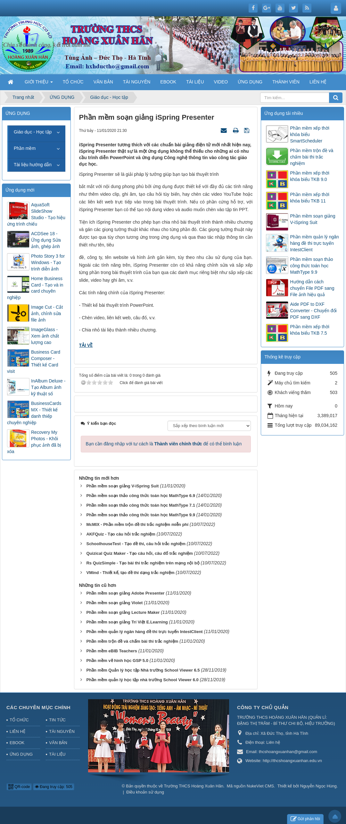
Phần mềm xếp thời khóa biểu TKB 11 (309, 197)
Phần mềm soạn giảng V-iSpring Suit (312, 219)
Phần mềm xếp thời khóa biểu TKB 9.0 (309, 176)
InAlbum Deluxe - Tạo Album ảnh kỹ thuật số (48, 387)
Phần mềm (25, 148)
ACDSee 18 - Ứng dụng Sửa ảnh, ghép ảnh (46, 240)
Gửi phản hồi (305, 819)
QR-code (19, 787)
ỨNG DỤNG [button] (250, 81)
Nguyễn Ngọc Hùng (318, 786)
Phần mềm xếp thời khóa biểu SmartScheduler (309, 134)
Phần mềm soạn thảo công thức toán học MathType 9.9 (311, 266)
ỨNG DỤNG (21, 754)
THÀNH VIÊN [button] (286, 81)
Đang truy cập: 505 (53, 787)
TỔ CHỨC (19, 719)
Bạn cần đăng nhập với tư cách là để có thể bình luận (164, 443)
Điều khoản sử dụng (145, 792)
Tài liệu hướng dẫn (33, 164)
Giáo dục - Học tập (33, 131)
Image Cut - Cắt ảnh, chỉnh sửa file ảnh (47, 313)
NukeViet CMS (260, 786)
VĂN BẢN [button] (103, 81)
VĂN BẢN (58, 742)
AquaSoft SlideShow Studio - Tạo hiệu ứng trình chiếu (36, 214)
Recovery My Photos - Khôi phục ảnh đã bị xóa (34, 442)
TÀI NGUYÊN (61, 731)
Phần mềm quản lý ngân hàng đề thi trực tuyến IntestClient (314, 243)
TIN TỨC (57, 719)
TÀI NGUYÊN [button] (137, 81)
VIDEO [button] (221, 81)
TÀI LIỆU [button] (195, 81)
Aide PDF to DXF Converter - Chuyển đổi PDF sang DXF (313, 311)
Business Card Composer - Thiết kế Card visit (33, 361)
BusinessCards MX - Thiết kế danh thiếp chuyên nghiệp (34, 413)
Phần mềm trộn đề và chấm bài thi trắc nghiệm (311, 157)
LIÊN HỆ (17, 731)
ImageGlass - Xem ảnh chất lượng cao (45, 336)
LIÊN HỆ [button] (317, 81)
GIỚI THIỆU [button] (39, 83)
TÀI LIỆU (57, 754)
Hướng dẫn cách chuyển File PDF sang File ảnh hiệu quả (312, 288)
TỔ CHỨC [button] (73, 81)
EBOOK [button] (168, 81)
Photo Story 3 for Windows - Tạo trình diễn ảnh (48, 262)
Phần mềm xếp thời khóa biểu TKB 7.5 (309, 330)
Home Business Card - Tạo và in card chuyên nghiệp (35, 288)
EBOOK (17, 742)
